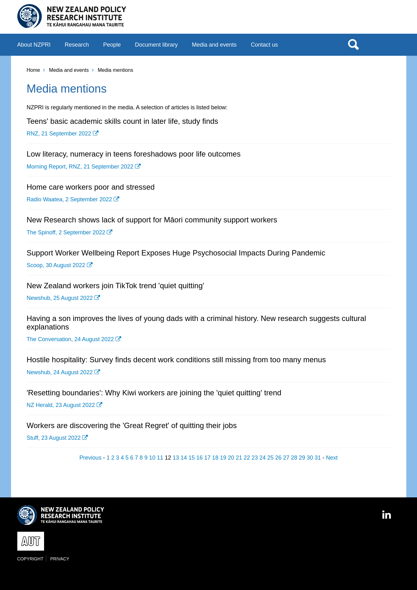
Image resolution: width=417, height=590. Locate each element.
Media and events (214, 45)
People (112, 45)
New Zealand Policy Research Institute (72, 16)
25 (270, 458)
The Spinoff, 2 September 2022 (66, 232)
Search (353, 44)
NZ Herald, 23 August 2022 (61, 405)
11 (160, 458)
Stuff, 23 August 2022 (54, 438)
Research (77, 45)
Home (33, 70)
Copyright (30, 558)
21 (239, 458)
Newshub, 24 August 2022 (60, 372)
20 (231, 458)
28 (294, 458)
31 (318, 458)
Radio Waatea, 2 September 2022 (69, 199)
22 (247, 458)
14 (184, 458)
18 (215, 458)
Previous (90, 458)
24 (262, 458)
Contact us (264, 45)
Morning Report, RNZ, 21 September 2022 (80, 166)
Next (332, 458)
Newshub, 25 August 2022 (60, 298)
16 (199, 458)
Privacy (59, 558)
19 (223, 458)
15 (192, 458)
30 (310, 458)
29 (302, 458)
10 (152, 458)
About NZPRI (34, 45)
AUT (387, 19)
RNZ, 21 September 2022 (59, 133)
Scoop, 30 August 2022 (56, 265)
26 (278, 458)
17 (207, 458)
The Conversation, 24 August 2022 (70, 339)
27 (286, 458)
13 (176, 458)
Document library (156, 45)
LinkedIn (387, 512)
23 (254, 458)
